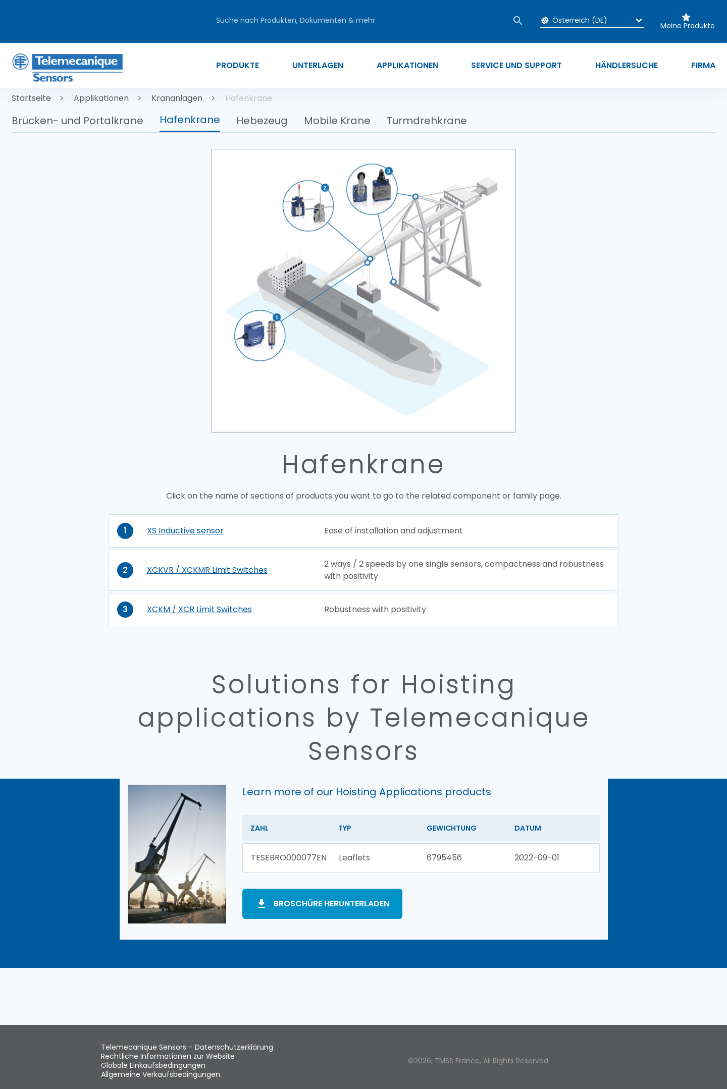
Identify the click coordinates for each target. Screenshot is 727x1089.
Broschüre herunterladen (331, 903)
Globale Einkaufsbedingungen (153, 1065)
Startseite (31, 98)
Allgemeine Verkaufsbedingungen (160, 1074)
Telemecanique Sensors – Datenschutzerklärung (187, 1047)
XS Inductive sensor (185, 530)
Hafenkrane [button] (190, 120)
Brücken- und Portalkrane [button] (77, 121)
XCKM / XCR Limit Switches (199, 609)
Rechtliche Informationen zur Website (168, 1056)
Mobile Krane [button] (337, 121)
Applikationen (101, 98)
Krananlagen (176, 98)
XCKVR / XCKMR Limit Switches (207, 570)
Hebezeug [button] (262, 121)
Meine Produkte (687, 25)
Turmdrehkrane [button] (427, 121)
